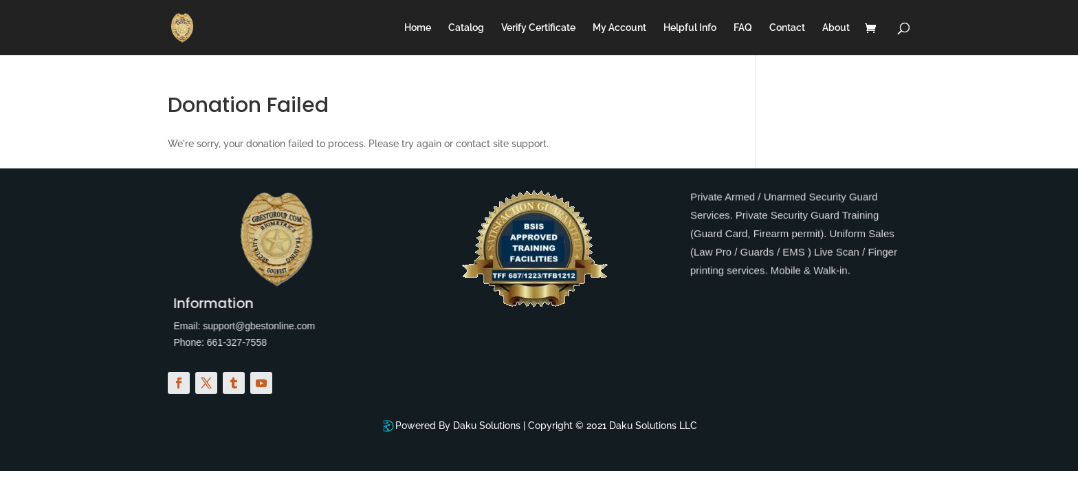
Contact (787, 28)
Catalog (466, 28)
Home (417, 28)
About (836, 28)
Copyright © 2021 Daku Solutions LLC (612, 425)
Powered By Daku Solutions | (461, 425)
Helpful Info (689, 28)
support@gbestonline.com (249, 325)
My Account (619, 28)
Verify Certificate (538, 28)
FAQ (743, 28)
